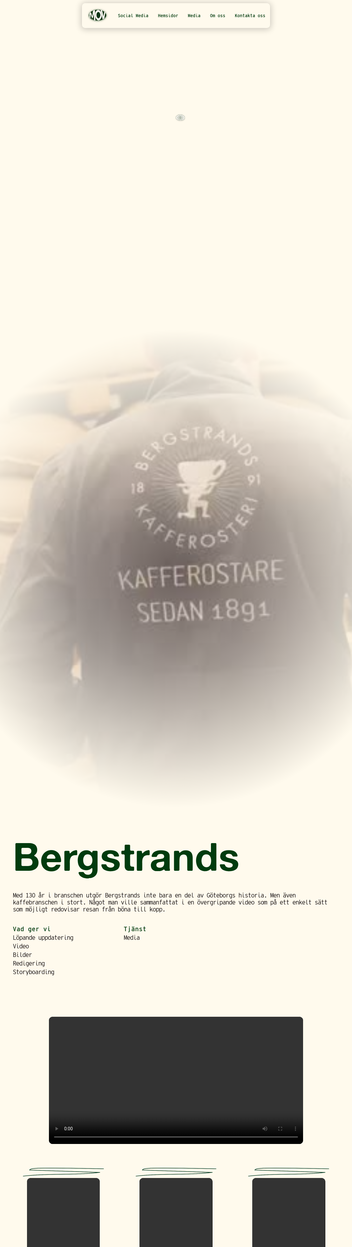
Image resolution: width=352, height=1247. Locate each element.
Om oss (217, 15)
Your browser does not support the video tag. (176, 1080)
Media (194, 15)
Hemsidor (168, 15)
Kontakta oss (250, 15)
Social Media (133, 15)
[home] (98, 15)
